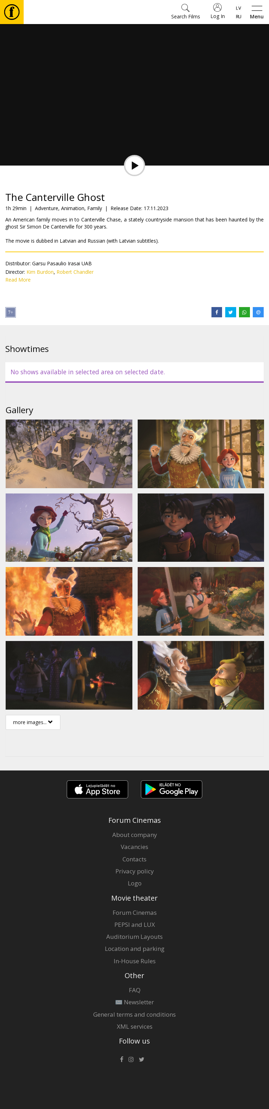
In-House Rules (135, 961)
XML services (135, 1026)
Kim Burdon (40, 271)
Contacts (134, 859)
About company (134, 835)
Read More (18, 279)
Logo (135, 883)
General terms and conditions (134, 1014)
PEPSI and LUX (134, 924)
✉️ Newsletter (134, 1002)
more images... (33, 722)
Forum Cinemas (135, 912)
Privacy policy (134, 871)
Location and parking (135, 949)
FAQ (135, 990)
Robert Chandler (75, 271)
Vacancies (134, 847)
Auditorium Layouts (134, 936)
